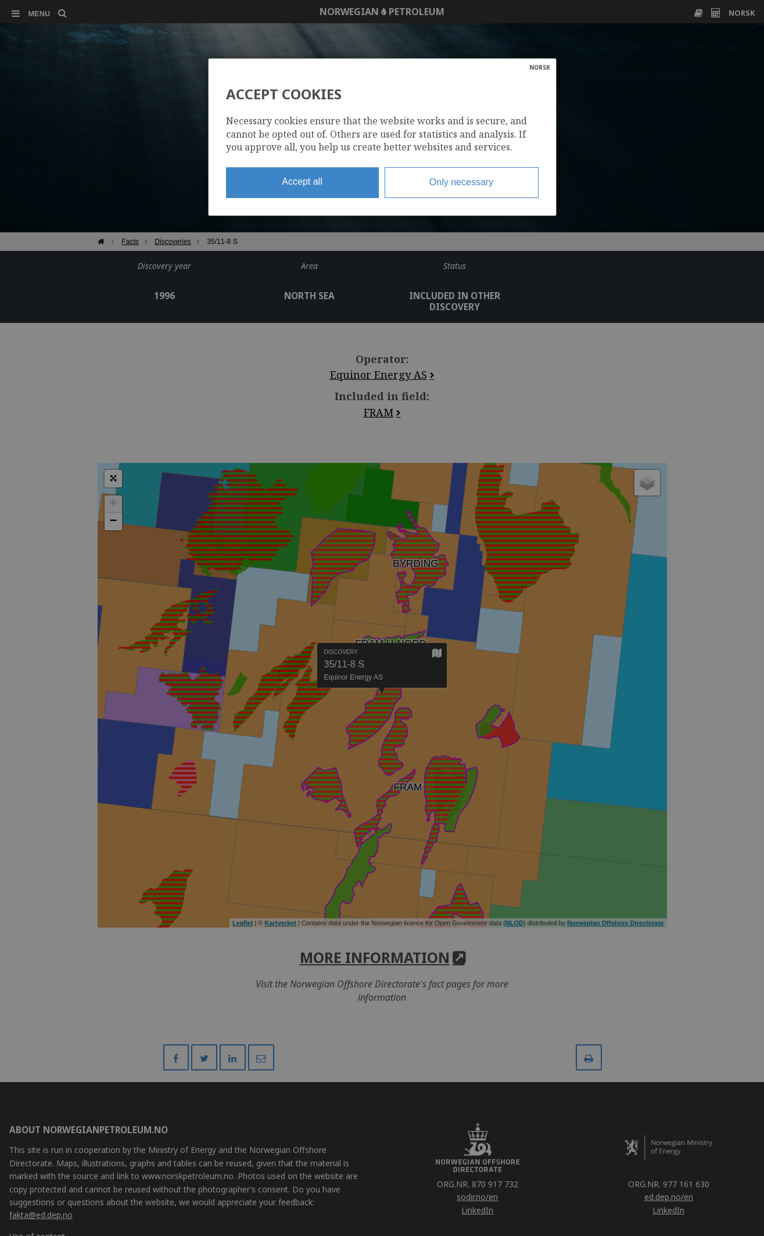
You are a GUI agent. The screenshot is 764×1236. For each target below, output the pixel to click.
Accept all (302, 181)
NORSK (539, 67)
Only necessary (461, 182)
